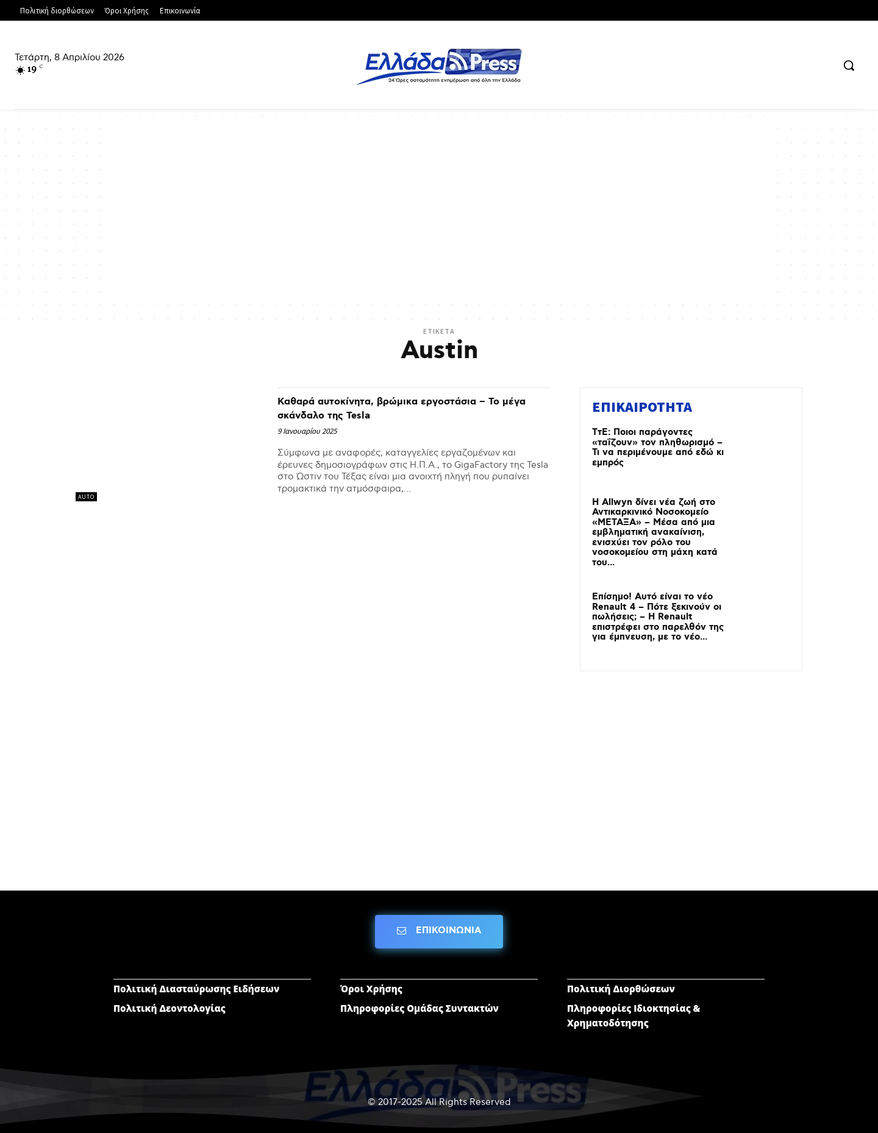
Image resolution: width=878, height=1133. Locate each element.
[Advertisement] (439, 213)
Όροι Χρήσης (371, 989)
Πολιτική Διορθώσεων (621, 989)
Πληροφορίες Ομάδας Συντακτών (419, 1008)
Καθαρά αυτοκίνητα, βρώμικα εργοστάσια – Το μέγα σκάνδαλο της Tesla (410, 407)
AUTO (86, 497)
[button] (848, 65)
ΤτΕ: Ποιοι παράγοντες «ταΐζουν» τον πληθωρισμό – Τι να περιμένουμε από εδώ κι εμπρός (658, 447)
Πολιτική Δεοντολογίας (169, 1008)
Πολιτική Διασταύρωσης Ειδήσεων (196, 989)
